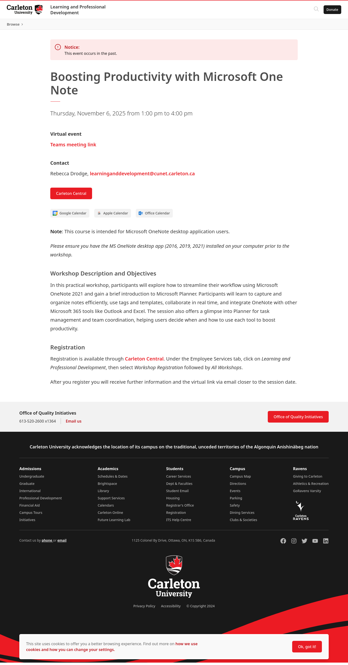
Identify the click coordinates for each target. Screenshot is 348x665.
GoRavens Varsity (307, 493)
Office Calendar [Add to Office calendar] (154, 215)
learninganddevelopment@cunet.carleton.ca (142, 176)
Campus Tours (30, 515)
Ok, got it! (307, 646)
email (61, 542)
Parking (236, 500)
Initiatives (27, 522)
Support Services (111, 500)
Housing (173, 500)
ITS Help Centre (178, 522)
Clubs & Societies (243, 522)
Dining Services (242, 515)
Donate (331, 9)
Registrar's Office (180, 507)
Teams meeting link (73, 147)
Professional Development (40, 500)
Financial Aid (29, 507)
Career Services (178, 478)
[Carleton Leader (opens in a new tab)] (87, 25)
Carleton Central (71, 195)
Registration (176, 515)
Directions (238, 486)
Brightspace (107, 486)
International (30, 493)
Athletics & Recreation (311, 486)
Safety (235, 507)
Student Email (177, 493)
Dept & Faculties (179, 486)
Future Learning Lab (114, 522)
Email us (73, 423)
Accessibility (171, 608)
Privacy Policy (144, 608)
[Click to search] (315, 9)
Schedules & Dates (113, 478)
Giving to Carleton (307, 478)
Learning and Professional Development (79, 9)
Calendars (106, 507)
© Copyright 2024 (200, 608)
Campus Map (240, 478)
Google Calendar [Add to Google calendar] (70, 215)
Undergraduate (31, 478)
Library (103, 493)
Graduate (27, 486)
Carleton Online (110, 515)
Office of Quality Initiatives (298, 419)
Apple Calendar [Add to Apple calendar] (112, 215)
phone (47, 542)
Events (235, 493)
